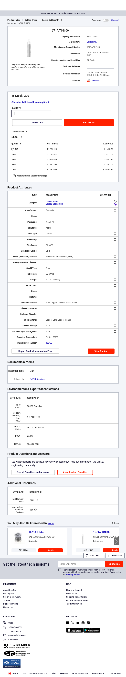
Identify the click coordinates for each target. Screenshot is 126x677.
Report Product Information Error (35, 351)
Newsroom (8, 607)
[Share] (115, 20)
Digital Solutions (10, 604)
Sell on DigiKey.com (12, 597)
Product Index (13, 20)
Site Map (7, 600)
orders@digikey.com (14, 635)
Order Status (71, 593)
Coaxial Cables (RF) (50, 20)
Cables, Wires (31, 20)
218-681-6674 (12, 631)
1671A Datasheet (37, 379)
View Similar (101, 351)
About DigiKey (9, 590)
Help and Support (74, 590)
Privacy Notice (73, 574)
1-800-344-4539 (12, 627)
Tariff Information (74, 604)
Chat (8, 623)
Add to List (37, 122)
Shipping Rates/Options (76, 597)
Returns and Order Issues (77, 600)
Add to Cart (89, 122)
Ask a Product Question (75, 472)
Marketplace (8, 593)
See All (51, 523)
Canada (13, 673)
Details (50, 550)
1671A (49, 343)
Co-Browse (10, 640)
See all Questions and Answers (33, 472)
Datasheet (93, 80)
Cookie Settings (114, 673)
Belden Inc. (92, 42)
